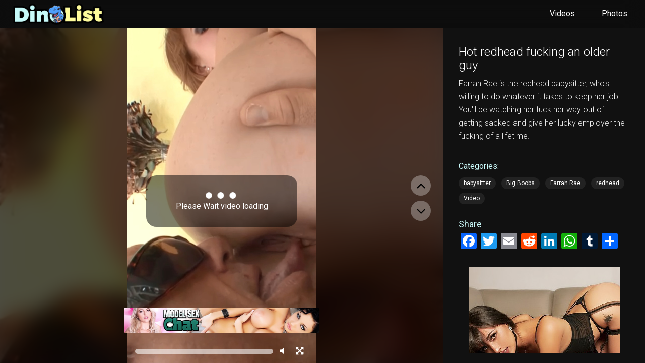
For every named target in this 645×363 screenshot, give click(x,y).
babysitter (477, 183)
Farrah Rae (565, 183)
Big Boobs (520, 183)
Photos (614, 13)
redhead (607, 183)
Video (472, 198)
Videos (562, 13)
